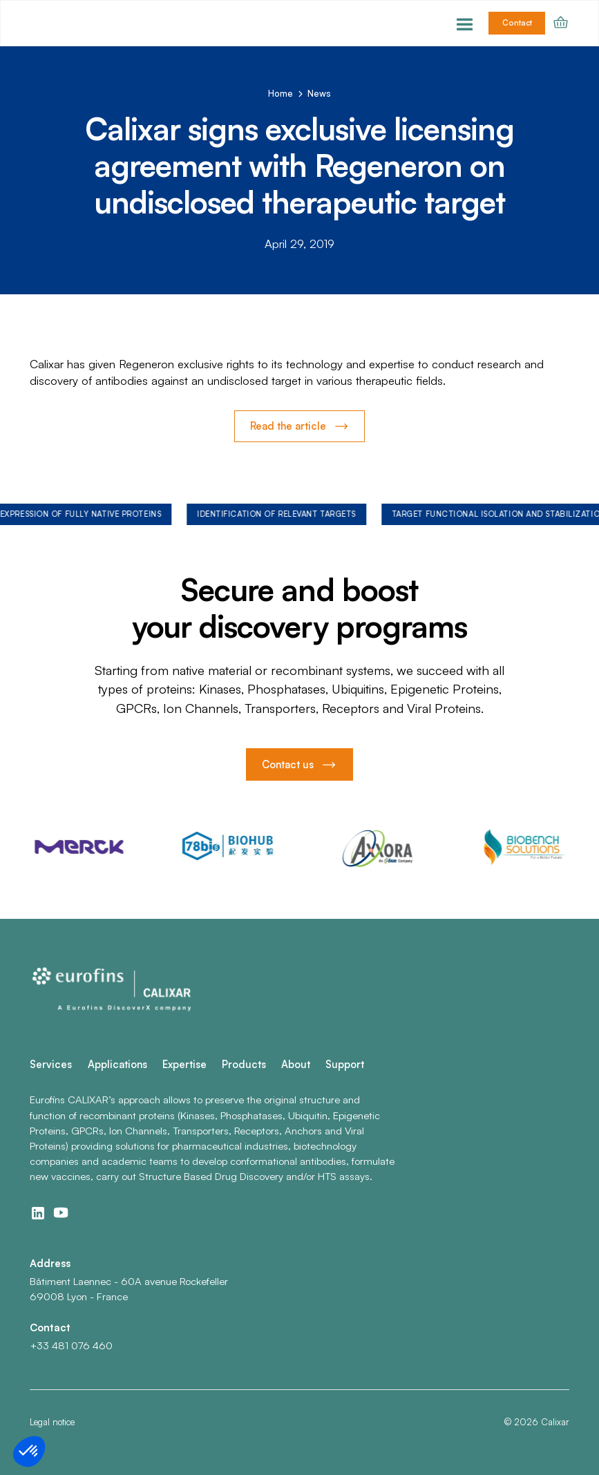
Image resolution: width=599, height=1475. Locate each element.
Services (51, 1064)
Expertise (184, 1064)
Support (344, 1064)
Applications (117, 1064)
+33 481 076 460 (71, 1345)
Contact (517, 23)
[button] (464, 23)
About (295, 1064)
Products (244, 1064)
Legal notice (52, 1421)
